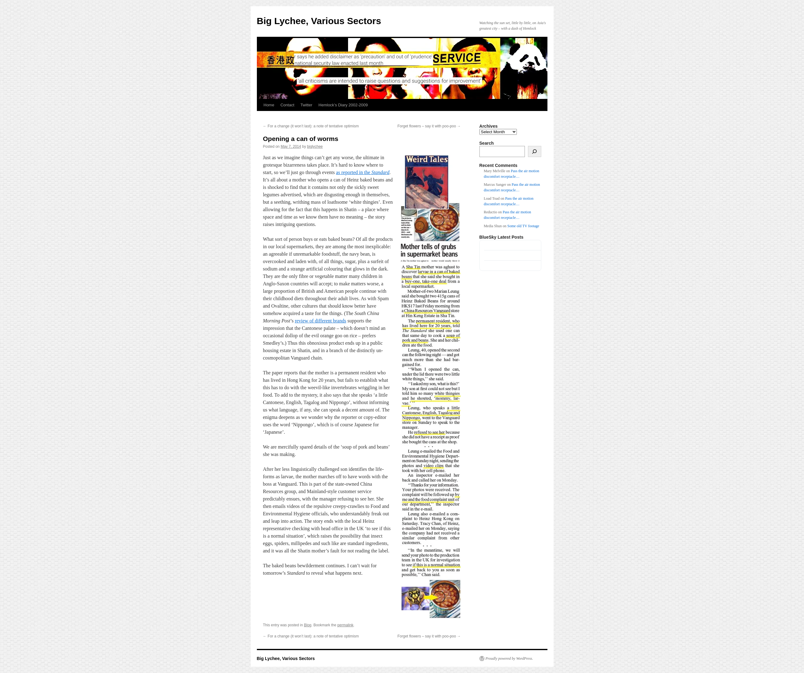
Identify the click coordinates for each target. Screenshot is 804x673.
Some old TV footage (523, 226)
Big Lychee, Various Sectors (319, 21)
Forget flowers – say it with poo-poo (429, 126)
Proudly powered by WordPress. (509, 658)
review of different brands (320, 320)
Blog (307, 625)
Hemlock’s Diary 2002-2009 (343, 105)
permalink (345, 625)
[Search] (534, 151)
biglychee (315, 146)
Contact (287, 105)
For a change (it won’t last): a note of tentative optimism (311, 126)
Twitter (306, 105)
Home (269, 105)
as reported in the (362, 172)
